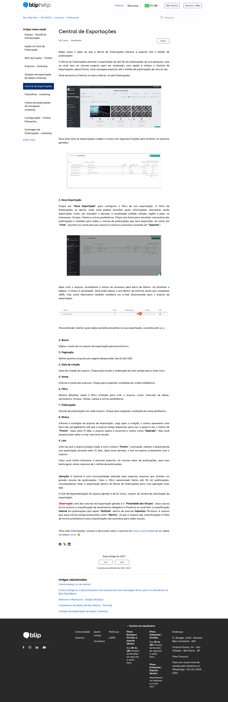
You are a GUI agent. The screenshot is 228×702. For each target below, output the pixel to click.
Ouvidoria (99, 641)
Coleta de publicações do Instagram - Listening (38, 106)
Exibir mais (29, 139)
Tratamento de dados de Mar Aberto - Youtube (85, 605)
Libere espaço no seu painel (74, 584)
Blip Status (172, 5)
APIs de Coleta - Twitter (38, 58)
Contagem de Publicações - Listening (38, 131)
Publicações (73, 17)
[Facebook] (60, 544)
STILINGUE (46, 17)
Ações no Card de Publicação (35, 48)
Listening (59, 17)
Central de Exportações (38, 86)
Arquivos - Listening (36, 66)
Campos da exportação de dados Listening (38, 76)
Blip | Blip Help (30, 17)
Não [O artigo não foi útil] (122, 562)
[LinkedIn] (69, 544)
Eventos (80, 637)
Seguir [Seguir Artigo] (163, 41)
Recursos (134, 5)
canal (72, 534)
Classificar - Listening (37, 94)
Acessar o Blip (192, 5)
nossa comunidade (143, 530)
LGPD (112, 637)
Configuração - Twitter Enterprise (38, 119)
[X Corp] (64, 544)
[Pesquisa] (181, 17)
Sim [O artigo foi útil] (105, 562)
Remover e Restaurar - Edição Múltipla (81, 599)
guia (162, 327)
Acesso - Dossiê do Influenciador (35, 36)
